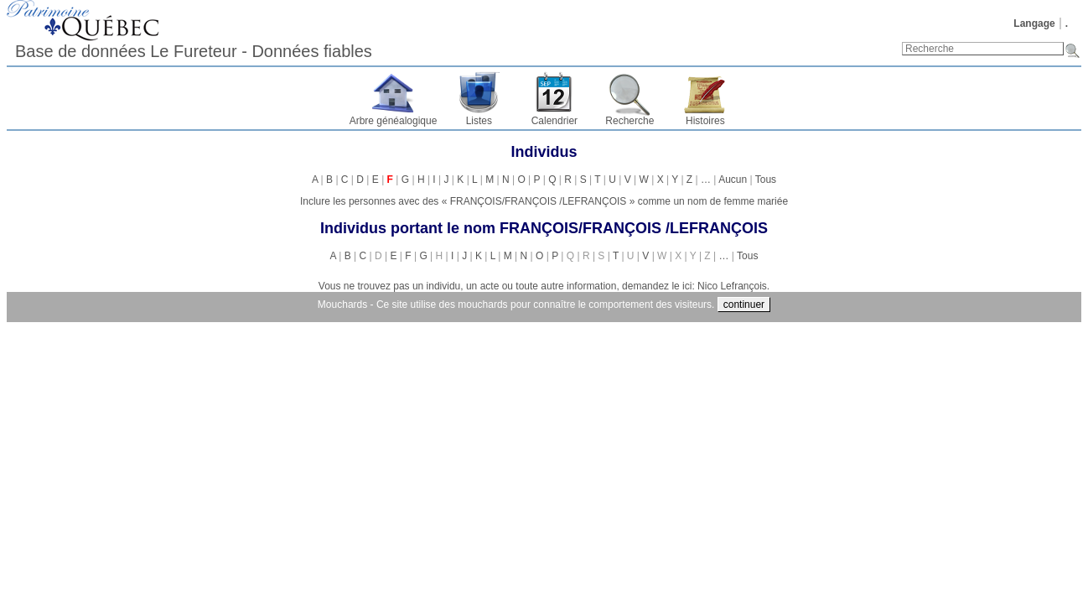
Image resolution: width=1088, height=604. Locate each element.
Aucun (732, 179)
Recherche (629, 121)
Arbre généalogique (394, 121)
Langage (1033, 23)
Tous (765, 179)
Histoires (705, 121)
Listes (479, 121)
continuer (743, 304)
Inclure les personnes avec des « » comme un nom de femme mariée (544, 201)
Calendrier (554, 121)
